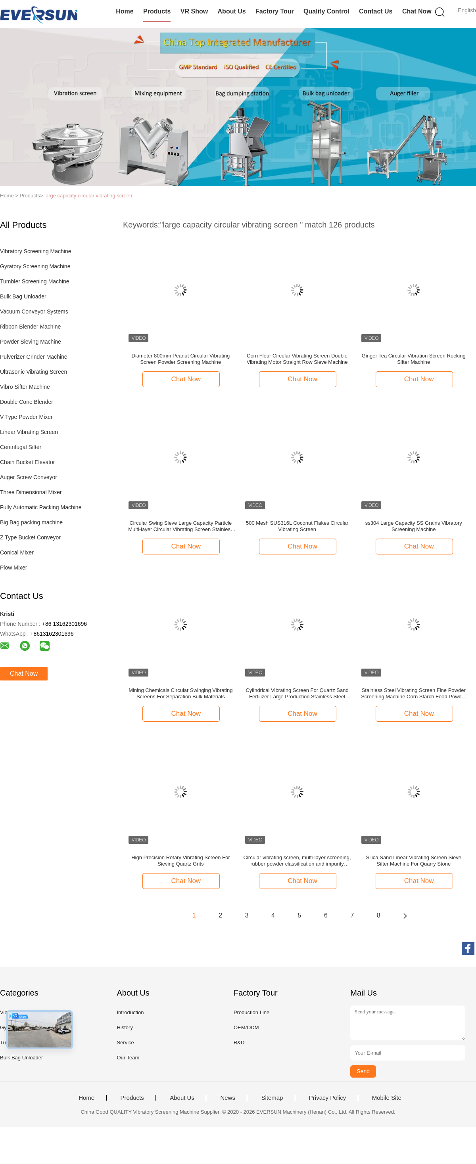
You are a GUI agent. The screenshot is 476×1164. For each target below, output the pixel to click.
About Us (232, 11)
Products (157, 11)
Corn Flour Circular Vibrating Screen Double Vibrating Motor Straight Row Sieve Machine (297, 359)
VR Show (194, 11)
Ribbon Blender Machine (30, 326)
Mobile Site (386, 1098)
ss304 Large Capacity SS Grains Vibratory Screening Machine (413, 526)
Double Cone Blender (26, 402)
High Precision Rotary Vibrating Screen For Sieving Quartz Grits (180, 860)
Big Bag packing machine (31, 522)
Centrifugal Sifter (20, 447)
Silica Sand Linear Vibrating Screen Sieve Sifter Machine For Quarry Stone (413, 860)
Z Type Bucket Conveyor (30, 537)
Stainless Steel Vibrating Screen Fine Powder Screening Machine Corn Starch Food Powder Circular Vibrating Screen (413, 693)
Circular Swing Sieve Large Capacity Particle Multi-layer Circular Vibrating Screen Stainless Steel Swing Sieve (180, 526)
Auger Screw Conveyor (28, 477)
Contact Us (375, 11)
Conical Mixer (17, 552)
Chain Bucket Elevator (27, 462)
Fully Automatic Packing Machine (40, 507)
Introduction (130, 1012)
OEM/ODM (246, 1027)
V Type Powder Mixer (26, 417)
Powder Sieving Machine (30, 341)
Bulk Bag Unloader (23, 296)
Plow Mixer (13, 567)
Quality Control (326, 11)
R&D (239, 1042)
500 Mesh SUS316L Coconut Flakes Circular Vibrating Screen (297, 526)
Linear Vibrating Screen (29, 432)
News (227, 1098)
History (124, 1027)
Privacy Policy (327, 1098)
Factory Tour (274, 11)
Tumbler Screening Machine (34, 281)
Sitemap (272, 1098)
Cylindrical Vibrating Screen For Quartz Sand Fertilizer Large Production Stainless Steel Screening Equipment (297, 693)
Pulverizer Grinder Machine (33, 357)
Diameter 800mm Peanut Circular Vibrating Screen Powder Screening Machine (181, 359)
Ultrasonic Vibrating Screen (33, 372)
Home (124, 11)
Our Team (128, 1058)
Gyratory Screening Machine (35, 266)
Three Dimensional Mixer (31, 492)
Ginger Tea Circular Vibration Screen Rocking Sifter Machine (414, 359)
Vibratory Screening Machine (35, 251)
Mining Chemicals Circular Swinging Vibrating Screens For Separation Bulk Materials (180, 693)
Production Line (251, 1012)
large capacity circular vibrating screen (88, 196)
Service (125, 1042)
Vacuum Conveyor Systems (34, 311)
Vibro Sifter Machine (25, 387)
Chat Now (417, 11)
